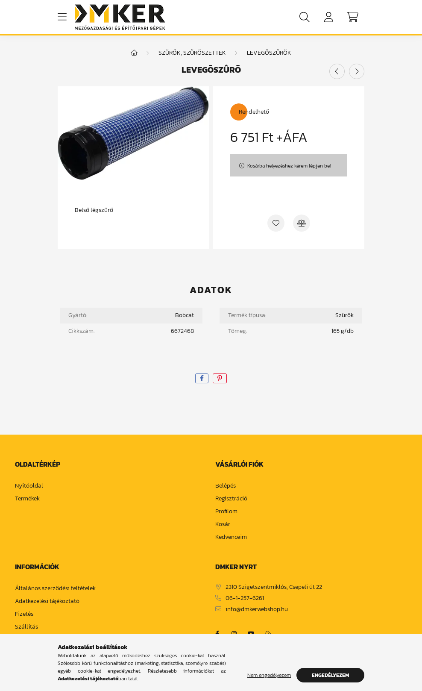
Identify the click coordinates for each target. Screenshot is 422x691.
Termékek (27, 499)
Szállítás (26, 627)
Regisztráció (231, 499)
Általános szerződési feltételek (55, 588)
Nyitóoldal (29, 486)
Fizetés (24, 614)
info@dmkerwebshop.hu (257, 609)
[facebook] (201, 378)
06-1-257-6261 (245, 598)
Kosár (222, 524)
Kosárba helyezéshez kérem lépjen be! (289, 166)
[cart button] (352, 17)
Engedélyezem (330, 675)
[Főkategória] (134, 52)
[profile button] (328, 17)
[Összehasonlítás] (301, 223)
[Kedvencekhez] (275, 223)
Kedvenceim (231, 537)
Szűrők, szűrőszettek (192, 52)
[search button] (304, 17)
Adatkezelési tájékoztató (47, 601)
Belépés (225, 486)
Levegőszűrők (269, 52)
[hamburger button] (61, 17)
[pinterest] (220, 378)
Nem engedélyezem (269, 675)
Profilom (226, 511)
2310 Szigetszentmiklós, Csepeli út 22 (274, 587)
